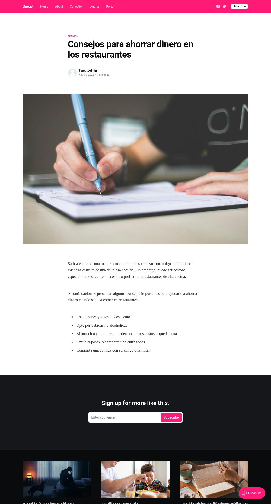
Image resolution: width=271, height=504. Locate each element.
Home (44, 6)
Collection (76, 6)
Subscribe (239, 6)
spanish (73, 36)
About (59, 6)
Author (94, 6)
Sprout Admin (88, 70)
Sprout (28, 6)
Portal (110, 6)
